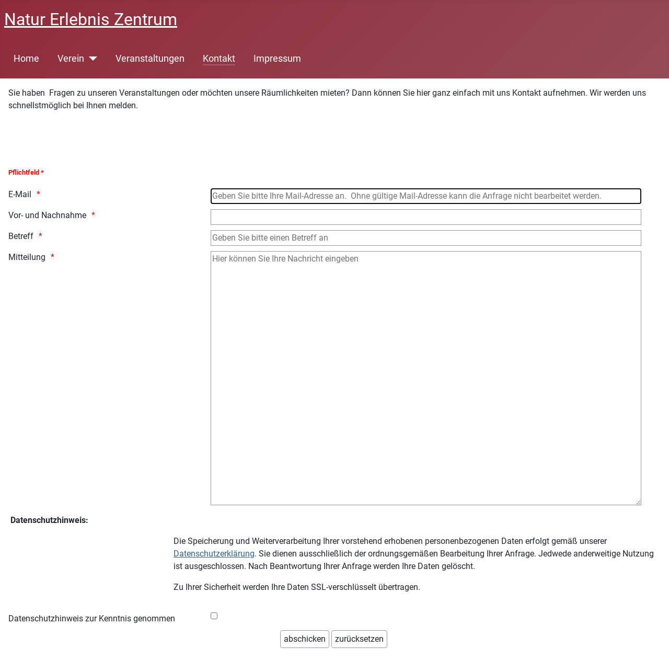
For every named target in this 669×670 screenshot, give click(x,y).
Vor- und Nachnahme (47, 215)
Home (26, 58)
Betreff (20, 236)
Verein (70, 58)
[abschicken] (304, 639)
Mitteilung (26, 257)
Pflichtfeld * (26, 172)
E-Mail (19, 194)
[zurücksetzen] (359, 639)
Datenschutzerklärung (214, 554)
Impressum (277, 58)
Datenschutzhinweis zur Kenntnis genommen (91, 618)
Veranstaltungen (150, 58)
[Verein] (90, 58)
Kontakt (219, 58)
